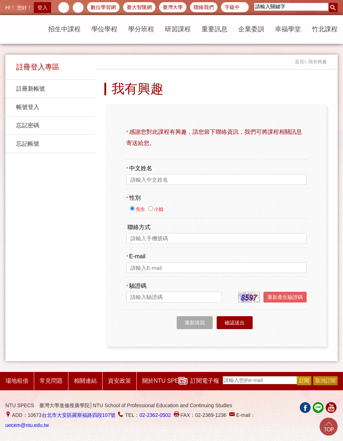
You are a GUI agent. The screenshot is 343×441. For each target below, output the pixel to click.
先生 (141, 209)
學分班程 (141, 29)
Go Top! (329, 427)
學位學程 (104, 29)
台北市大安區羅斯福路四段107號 (79, 415)
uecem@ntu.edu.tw (27, 425)
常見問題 (51, 381)
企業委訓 (251, 29)
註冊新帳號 (30, 89)
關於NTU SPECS (164, 381)
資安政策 (119, 381)
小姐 (158, 209)
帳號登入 (27, 107)
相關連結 (85, 381)
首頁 (299, 61)
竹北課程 (325, 29)
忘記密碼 (27, 125)
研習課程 (178, 29)
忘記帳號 (27, 144)
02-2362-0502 (155, 415)
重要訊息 (214, 29)
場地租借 (16, 381)
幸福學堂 (288, 29)
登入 (42, 7)
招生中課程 (64, 29)
